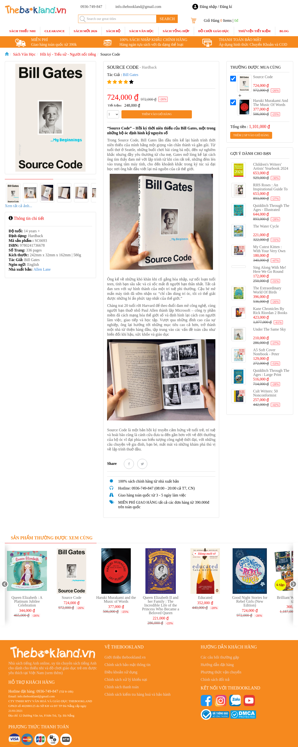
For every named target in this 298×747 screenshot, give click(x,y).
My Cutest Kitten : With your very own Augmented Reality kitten (269, 253)
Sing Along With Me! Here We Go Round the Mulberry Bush (269, 271)
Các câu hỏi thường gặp (220, 657)
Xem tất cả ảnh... (18, 206)
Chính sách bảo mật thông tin (127, 665)
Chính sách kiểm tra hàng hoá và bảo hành (137, 694)
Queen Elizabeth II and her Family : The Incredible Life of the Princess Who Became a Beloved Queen (160, 605)
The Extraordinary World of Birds (267, 290)
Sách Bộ (113, 31)
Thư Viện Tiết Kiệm (254, 31)
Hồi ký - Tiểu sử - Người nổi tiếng (68, 54)
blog (284, 31)
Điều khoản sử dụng (120, 672)
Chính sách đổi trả (215, 679)
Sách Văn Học (141, 31)
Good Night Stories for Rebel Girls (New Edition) (249, 601)
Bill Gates (130, 75)
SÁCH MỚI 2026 (85, 31)
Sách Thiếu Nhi (22, 31)
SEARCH (167, 19)
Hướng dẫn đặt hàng (217, 665)
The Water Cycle (266, 226)
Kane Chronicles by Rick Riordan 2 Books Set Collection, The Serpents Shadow (270, 315)
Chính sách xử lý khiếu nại (125, 679)
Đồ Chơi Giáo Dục (213, 31)
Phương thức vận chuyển (221, 672)
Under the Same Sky (269, 329)
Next (293, 584)
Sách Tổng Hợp (176, 31)
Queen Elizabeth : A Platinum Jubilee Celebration (26, 601)
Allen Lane (42, 269)
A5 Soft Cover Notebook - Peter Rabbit (266, 354)
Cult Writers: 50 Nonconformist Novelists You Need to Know (270, 397)
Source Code (110, 54)
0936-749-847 (47, 691)
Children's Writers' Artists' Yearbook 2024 (270, 166)
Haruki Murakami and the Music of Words (270, 103)
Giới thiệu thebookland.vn (124, 657)
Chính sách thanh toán (121, 687)
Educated (205, 597)
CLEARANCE (55, 31)
